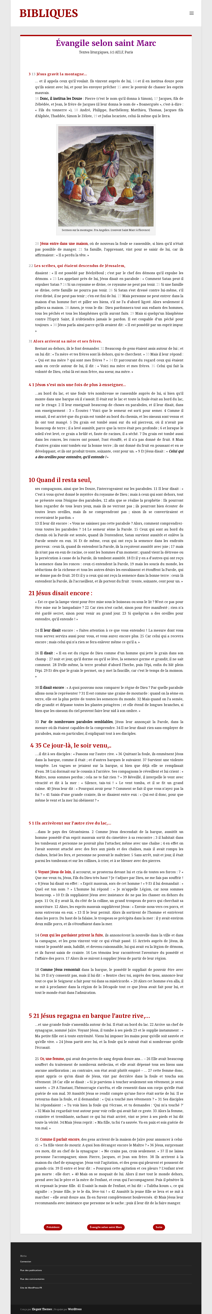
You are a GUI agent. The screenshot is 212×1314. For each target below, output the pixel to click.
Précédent (53, 1227)
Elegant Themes (42, 1309)
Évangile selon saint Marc (106, 1227)
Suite (159, 1227)
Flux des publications (31, 1270)
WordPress (75, 1309)
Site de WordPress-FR (31, 1287)
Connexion (25, 1261)
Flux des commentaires (32, 1278)
